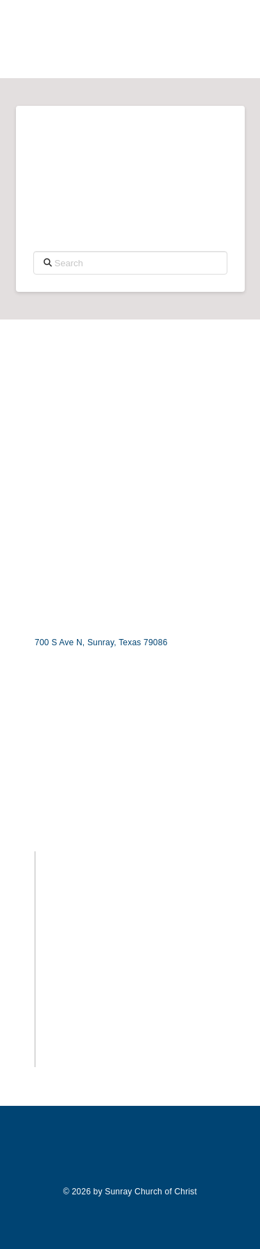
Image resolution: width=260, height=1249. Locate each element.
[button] (238, 41)
